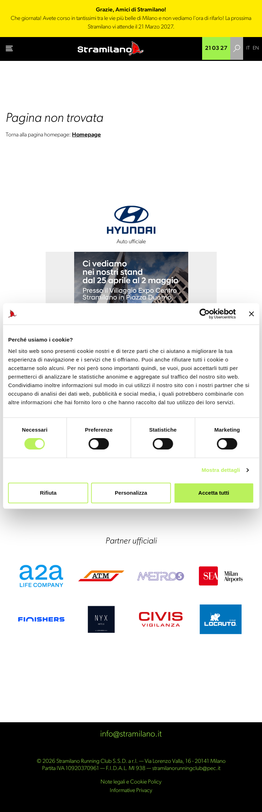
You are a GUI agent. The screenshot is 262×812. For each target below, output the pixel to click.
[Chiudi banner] (251, 313)
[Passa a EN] (255, 48)
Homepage (86, 135)
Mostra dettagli (220, 470)
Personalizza (131, 493)
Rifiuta (48, 493)
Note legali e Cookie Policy (131, 782)
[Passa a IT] (248, 48)
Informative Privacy (131, 790)
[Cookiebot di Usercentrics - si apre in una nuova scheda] (204, 313)
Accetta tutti (213, 493)
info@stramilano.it (131, 734)
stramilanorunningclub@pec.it (186, 768)
